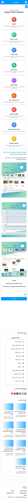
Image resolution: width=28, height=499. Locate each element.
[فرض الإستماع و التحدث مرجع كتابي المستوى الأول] (20, 406)
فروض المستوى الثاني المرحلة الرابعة (14, 283)
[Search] (2, 2)
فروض (25, 495)
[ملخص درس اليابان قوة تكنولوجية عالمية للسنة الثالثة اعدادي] (7, 425)
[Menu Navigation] (23, 2)
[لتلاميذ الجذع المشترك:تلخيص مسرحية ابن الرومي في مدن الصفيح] (20, 461)
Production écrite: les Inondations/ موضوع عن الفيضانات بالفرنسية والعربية (8, 450)
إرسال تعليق (14, 298)
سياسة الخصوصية (10, 492)
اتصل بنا (12, 490)
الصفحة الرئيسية (23, 490)
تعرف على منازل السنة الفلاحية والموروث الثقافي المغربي (8, 413)
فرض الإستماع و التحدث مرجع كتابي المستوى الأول (20, 412)
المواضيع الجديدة (23, 492)
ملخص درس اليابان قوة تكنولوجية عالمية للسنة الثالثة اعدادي (8, 431)
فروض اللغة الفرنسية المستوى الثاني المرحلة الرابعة (14, 286)
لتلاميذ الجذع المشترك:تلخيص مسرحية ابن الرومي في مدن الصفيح (20, 468)
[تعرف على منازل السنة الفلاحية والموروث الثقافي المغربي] (7, 406)
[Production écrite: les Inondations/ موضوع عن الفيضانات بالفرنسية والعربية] (7, 443)
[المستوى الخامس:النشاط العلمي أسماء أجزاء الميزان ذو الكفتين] (20, 443)
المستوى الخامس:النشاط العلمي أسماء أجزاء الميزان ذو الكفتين (20, 450)
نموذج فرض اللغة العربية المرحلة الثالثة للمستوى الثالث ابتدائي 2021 (20, 431)
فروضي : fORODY (14, 2)
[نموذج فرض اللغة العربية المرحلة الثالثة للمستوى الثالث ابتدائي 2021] (20, 425)
